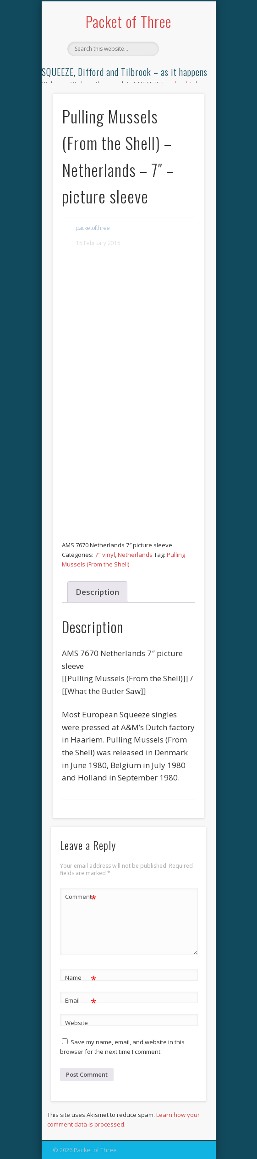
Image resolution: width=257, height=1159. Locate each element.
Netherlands (135, 554)
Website (76, 1023)
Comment (81, 897)
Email (81, 1001)
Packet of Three (128, 21)
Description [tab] (97, 592)
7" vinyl (105, 554)
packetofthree (93, 228)
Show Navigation (182, 82)
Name (81, 978)
